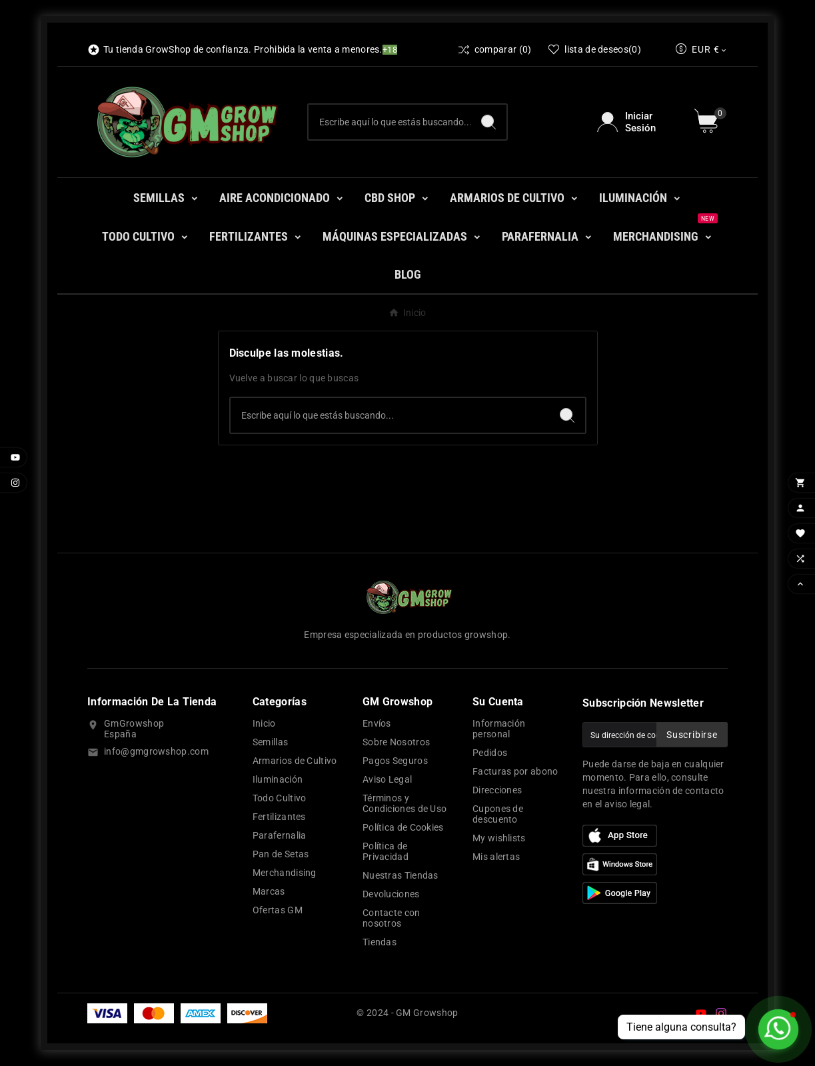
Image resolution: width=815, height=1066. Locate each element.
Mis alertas (496, 856)
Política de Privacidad (385, 851)
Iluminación (278, 779)
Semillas (270, 742)
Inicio (264, 723)
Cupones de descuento (497, 814)
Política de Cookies (403, 827)
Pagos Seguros (395, 760)
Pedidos (489, 752)
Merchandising (285, 872)
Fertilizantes (279, 816)
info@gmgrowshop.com (156, 751)
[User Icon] (637, 122)
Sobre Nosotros (396, 742)
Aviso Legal (387, 779)
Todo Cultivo (280, 798)
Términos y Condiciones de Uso (404, 803)
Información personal (498, 728)
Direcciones (497, 790)
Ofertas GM (278, 910)
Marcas (269, 891)
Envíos (377, 723)
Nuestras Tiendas (400, 875)
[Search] (488, 122)
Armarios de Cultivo (295, 760)
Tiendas (380, 942)
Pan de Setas (281, 854)
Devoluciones (391, 894)
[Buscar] (389, 122)
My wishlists (499, 838)
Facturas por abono (515, 771)
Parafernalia (280, 835)
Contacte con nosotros (391, 918)
